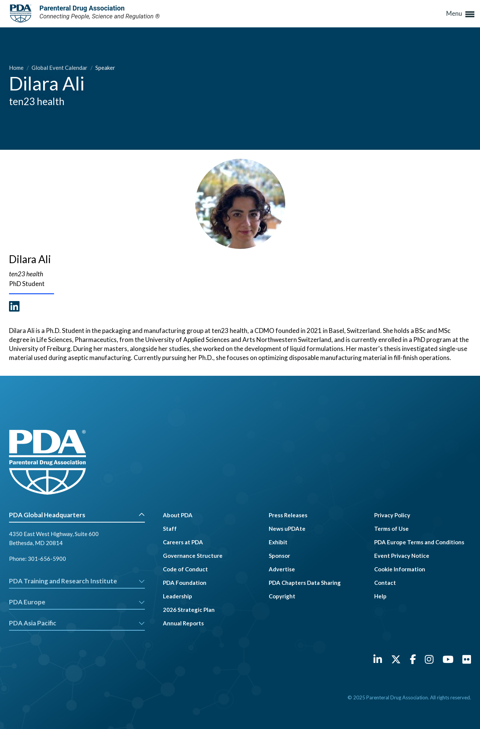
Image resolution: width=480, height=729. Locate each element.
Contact (385, 582)
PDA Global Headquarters (77, 515)
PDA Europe (77, 602)
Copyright (282, 596)
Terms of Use (391, 528)
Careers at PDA (183, 542)
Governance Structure (193, 555)
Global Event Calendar (60, 67)
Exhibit (278, 542)
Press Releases (288, 515)
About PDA (178, 515)
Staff (170, 528)
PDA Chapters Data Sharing (305, 582)
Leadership (177, 596)
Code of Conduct (185, 569)
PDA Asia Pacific (77, 623)
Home (17, 67)
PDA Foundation (184, 582)
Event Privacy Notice (401, 555)
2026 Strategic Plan (189, 609)
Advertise (282, 569)
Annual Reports (183, 623)
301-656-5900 (47, 558)
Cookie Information (399, 569)
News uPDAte (287, 528)
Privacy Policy (392, 515)
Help (380, 596)
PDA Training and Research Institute (77, 581)
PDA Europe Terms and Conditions (419, 542)
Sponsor (279, 555)
